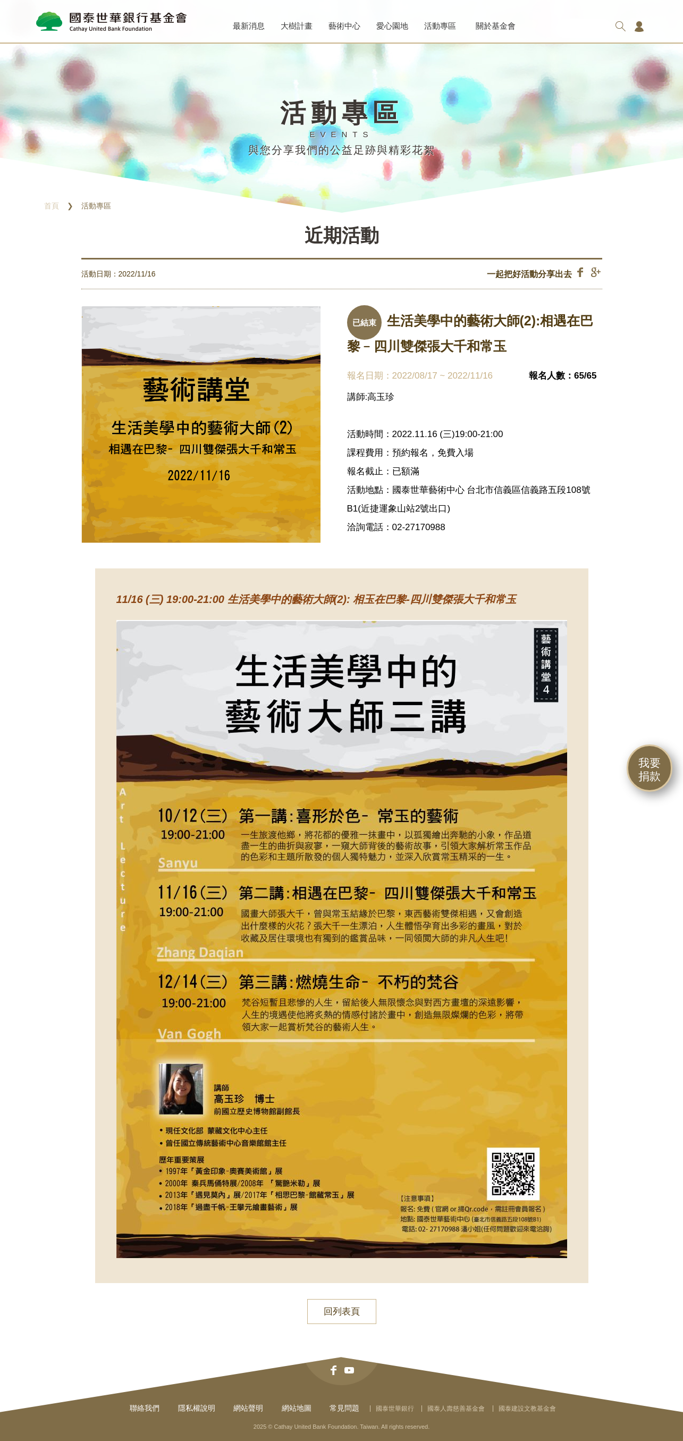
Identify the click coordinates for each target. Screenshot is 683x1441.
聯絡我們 (144, 1408)
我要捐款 (649, 769)
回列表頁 (342, 1311)
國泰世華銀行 (395, 1408)
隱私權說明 (196, 1408)
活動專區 (440, 25)
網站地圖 (296, 1408)
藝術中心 (344, 25)
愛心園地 (392, 25)
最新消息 (249, 25)
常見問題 (344, 1408)
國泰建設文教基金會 (527, 1408)
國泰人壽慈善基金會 (456, 1408)
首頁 (51, 206)
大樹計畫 (297, 25)
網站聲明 (248, 1408)
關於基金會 (496, 25)
